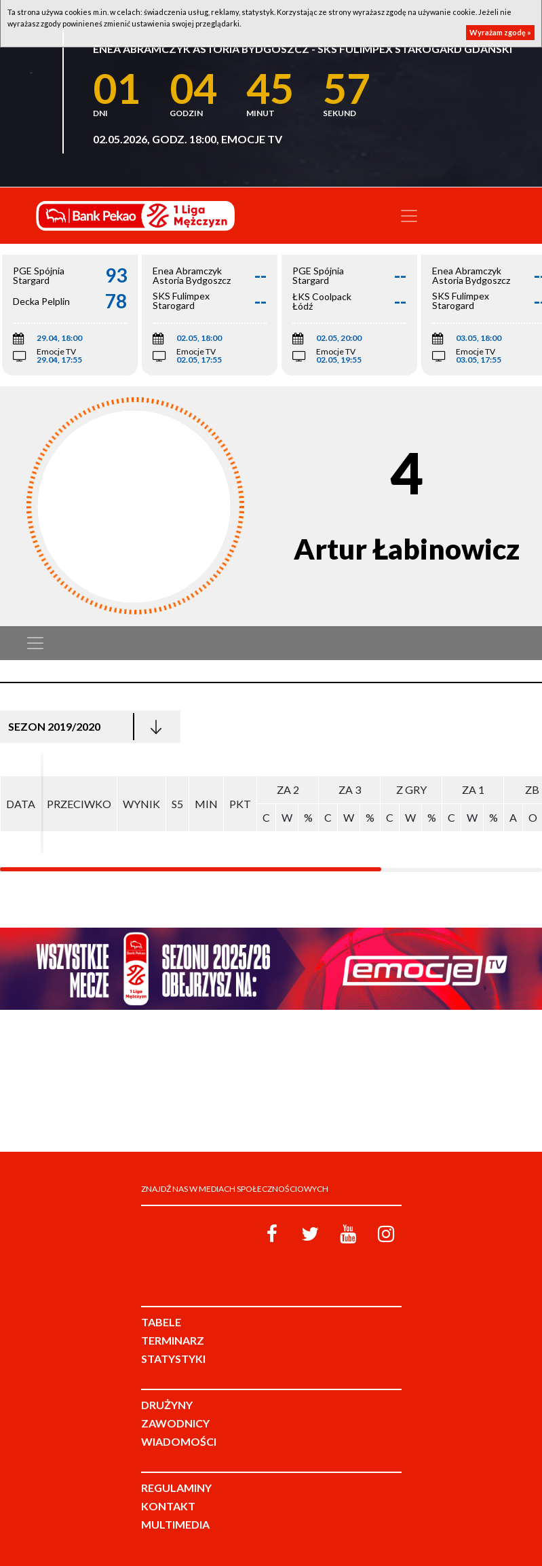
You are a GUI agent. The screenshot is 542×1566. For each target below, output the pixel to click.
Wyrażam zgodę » (500, 32)
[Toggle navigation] (409, 216)
